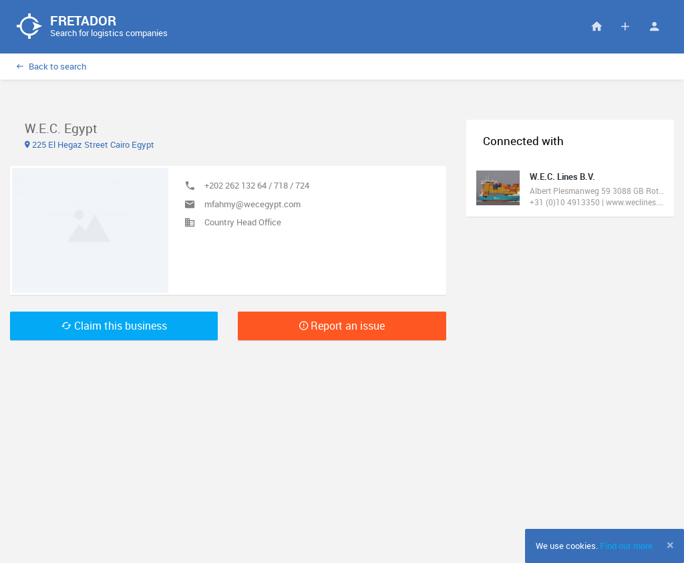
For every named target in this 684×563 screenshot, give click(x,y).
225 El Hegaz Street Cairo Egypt (89, 144)
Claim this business (114, 325)
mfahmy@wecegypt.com (252, 204)
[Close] (670, 545)
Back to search (51, 66)
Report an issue (342, 325)
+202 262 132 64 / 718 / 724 (256, 185)
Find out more (626, 546)
